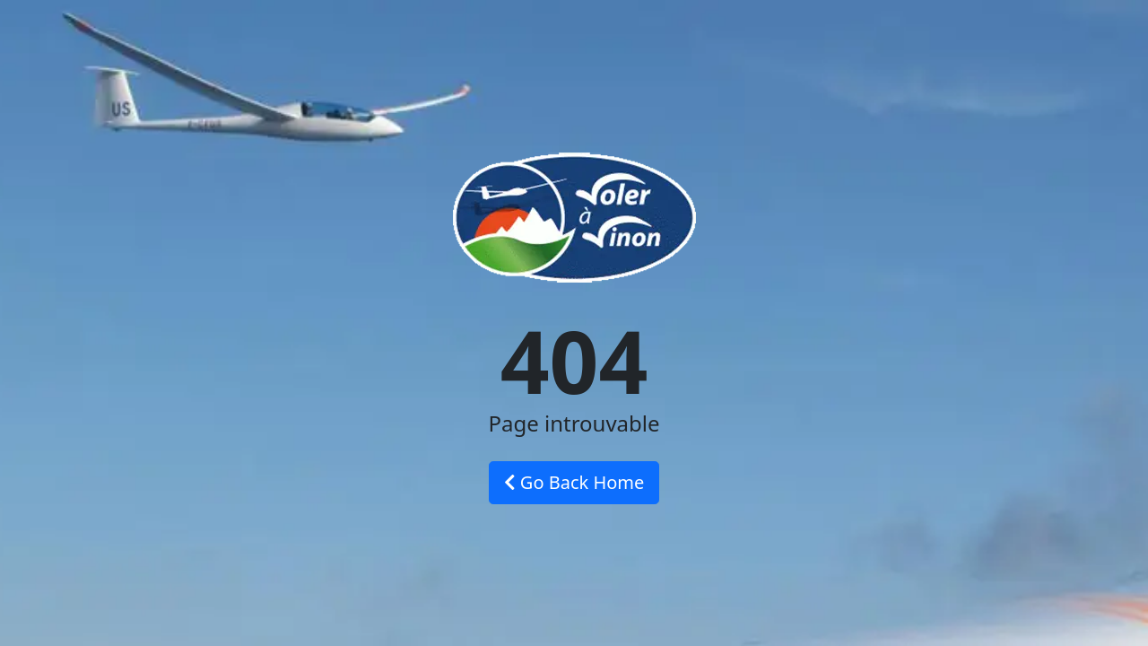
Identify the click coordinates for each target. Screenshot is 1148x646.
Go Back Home (574, 482)
